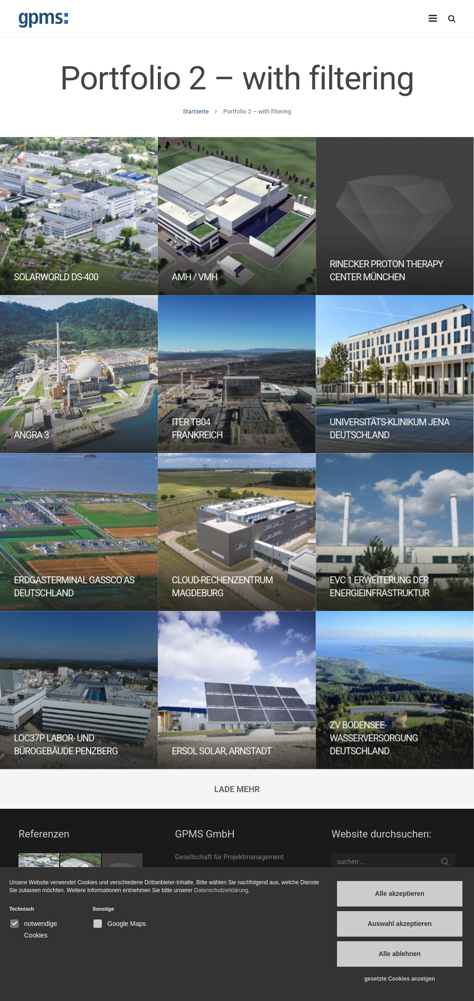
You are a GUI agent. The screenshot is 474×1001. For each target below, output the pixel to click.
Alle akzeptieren (399, 893)
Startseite (196, 111)
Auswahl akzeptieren (400, 923)
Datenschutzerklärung (221, 890)
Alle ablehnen (400, 953)
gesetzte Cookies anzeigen (399, 979)
